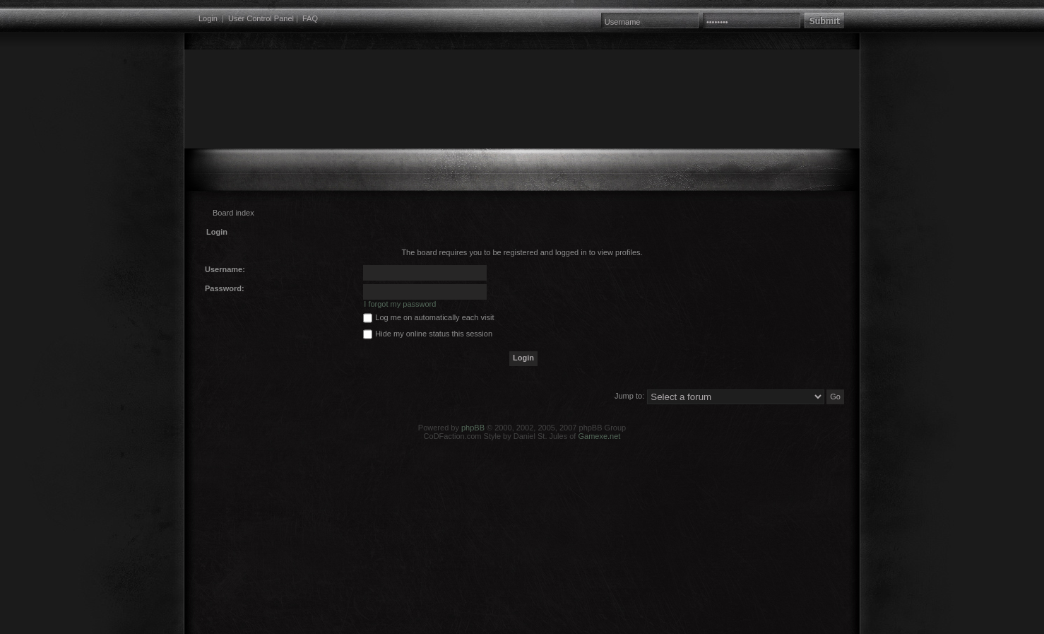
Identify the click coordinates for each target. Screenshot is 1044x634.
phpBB (473, 427)
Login (208, 18)
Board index (233, 213)
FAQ (310, 18)
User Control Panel (261, 18)
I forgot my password (400, 304)
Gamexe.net (599, 436)
